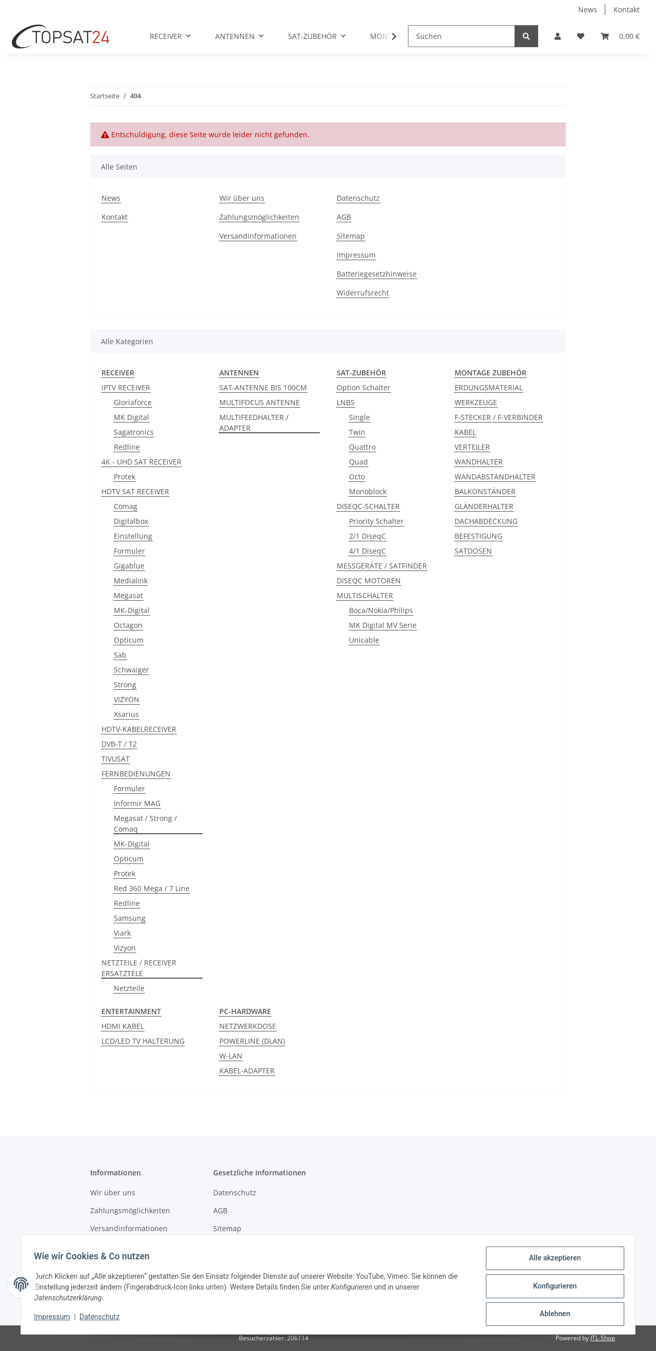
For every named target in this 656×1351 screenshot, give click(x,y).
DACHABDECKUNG (486, 521)
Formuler (129, 551)
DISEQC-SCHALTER (368, 506)
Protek (124, 476)
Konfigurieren (551, 1288)
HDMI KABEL (122, 1026)
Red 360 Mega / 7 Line (152, 888)
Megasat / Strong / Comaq (145, 823)
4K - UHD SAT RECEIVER (141, 462)
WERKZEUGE (476, 402)
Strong (125, 684)
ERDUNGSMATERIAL (489, 387)
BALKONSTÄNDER (485, 491)
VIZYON (126, 699)
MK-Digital (132, 610)
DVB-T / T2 (119, 744)
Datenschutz (103, 1319)
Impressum (55, 1319)
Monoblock (367, 491)
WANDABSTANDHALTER (495, 476)
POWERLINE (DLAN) (252, 1041)
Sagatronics (134, 432)
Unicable (364, 640)
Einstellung (133, 536)
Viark (122, 933)
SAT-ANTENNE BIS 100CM (263, 387)
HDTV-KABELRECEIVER (138, 729)
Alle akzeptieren (551, 1261)
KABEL (465, 432)
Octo (357, 476)
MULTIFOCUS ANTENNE (259, 402)
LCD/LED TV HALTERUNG (142, 1041)
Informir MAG (137, 803)
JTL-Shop (602, 1338)
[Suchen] (461, 36)
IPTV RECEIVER (125, 387)
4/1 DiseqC (367, 551)
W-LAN (230, 1056)
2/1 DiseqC (367, 536)
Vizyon (125, 948)
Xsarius (126, 714)
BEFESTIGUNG (478, 536)
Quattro (362, 447)
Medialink (131, 580)
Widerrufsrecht (363, 293)
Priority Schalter (376, 521)
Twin (357, 432)
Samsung (130, 918)
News (587, 9)
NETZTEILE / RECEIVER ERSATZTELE (138, 968)
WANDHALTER (479, 462)
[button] (557, 36)
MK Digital (131, 417)
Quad (358, 462)
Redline (127, 447)
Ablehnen (551, 1315)
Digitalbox (131, 521)
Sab (120, 655)
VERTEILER (472, 447)
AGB (344, 217)
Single (359, 417)
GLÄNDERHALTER (484, 506)
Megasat (128, 595)
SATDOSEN (473, 551)
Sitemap (351, 236)
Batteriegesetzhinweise (377, 274)
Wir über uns (241, 198)
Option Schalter (364, 387)
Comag (125, 506)
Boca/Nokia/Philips (381, 610)
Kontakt (626, 9)
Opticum (129, 640)
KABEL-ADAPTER (247, 1070)
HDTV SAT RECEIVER (135, 491)
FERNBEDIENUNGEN (136, 773)
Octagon (128, 625)
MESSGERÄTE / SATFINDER (382, 566)
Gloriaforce (133, 402)
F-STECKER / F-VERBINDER (499, 417)
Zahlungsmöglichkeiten (259, 217)
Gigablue (129, 566)
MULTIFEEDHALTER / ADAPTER (254, 422)
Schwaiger (131, 669)
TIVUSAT (115, 759)
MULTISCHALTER (365, 595)
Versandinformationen (258, 236)
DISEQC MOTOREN (369, 580)
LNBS (346, 402)
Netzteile (129, 988)
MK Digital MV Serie (383, 625)
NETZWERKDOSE (247, 1026)
